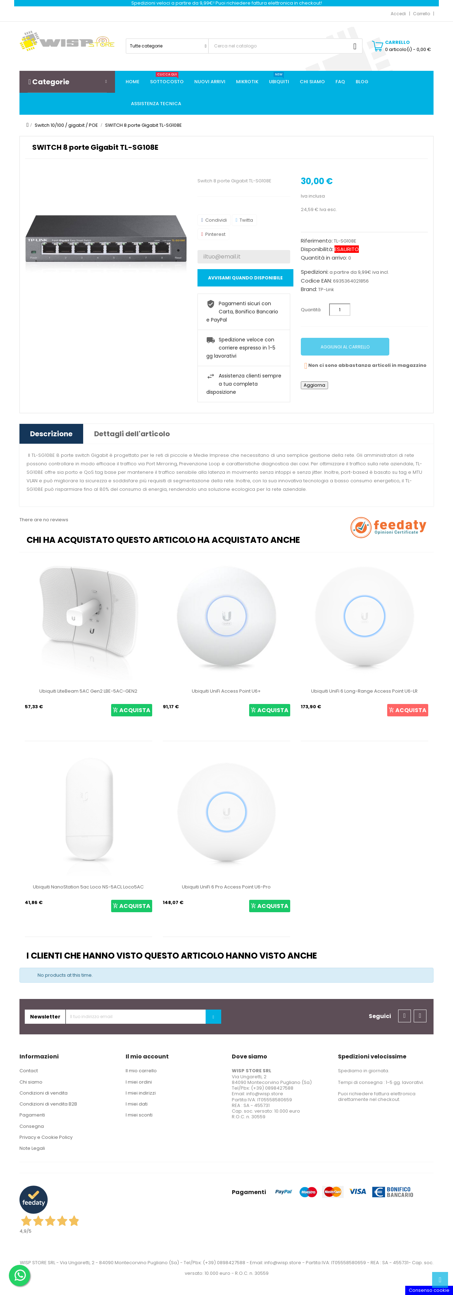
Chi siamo (30, 1082)
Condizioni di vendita (43, 1093)
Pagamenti (32, 1115)
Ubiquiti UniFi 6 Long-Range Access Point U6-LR (364, 691)
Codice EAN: (316, 281)
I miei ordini (139, 1082)
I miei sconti (139, 1115)
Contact (28, 1070)
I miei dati (137, 1104)
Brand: (309, 289)
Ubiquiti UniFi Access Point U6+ (226, 691)
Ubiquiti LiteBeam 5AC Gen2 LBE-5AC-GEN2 (88, 691)
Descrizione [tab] (51, 434)
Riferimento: (317, 241)
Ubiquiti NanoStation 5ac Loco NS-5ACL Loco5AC (88, 887)
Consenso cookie (429, 1290)
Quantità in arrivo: (324, 258)
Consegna (31, 1126)
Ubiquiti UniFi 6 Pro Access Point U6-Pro (226, 887)
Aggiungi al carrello (345, 347)
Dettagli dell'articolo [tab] (132, 434)
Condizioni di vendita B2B (48, 1104)
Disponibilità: (317, 249)
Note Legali (32, 1148)
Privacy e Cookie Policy (46, 1137)
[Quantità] (339, 309)
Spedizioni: (314, 272)
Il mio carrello (141, 1070)
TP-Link (326, 289)
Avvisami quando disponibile (245, 278)
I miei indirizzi (141, 1093)
